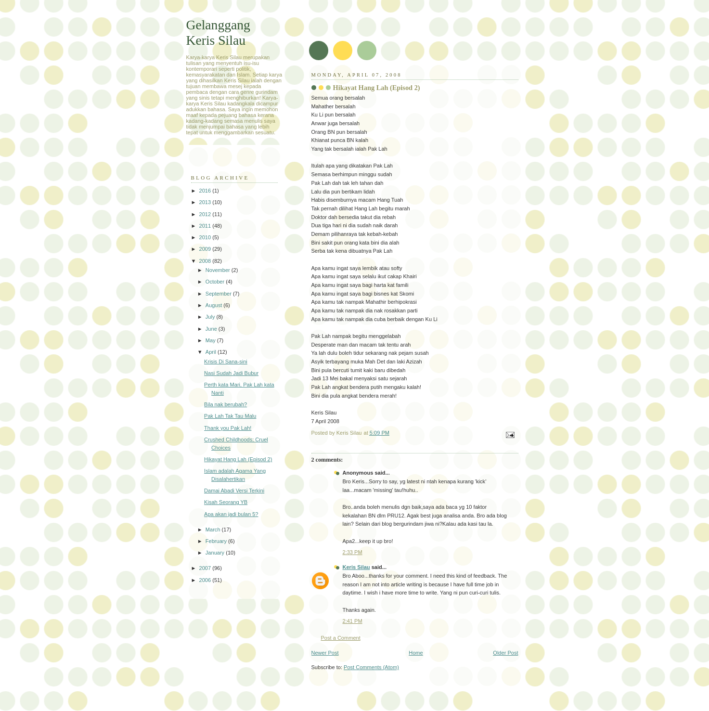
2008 (206, 261)
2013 (206, 202)
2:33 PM (352, 552)
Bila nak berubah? (225, 404)
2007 (206, 568)
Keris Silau (356, 567)
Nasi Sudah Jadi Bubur (231, 373)
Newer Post (325, 653)
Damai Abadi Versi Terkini (234, 490)
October (216, 281)
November (219, 270)
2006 (206, 580)
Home (416, 653)
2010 (206, 237)
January (216, 553)
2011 (206, 226)
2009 (206, 249)
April (212, 352)
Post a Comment (341, 638)
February (217, 541)
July (211, 317)
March (214, 529)
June (212, 329)
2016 (206, 191)
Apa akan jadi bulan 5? (231, 514)
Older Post (505, 653)
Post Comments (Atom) (371, 667)
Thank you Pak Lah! (227, 428)
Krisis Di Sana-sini (225, 361)
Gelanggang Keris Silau (218, 32)
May (211, 340)
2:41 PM (352, 621)
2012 (206, 214)
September (219, 294)
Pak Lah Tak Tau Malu (230, 416)
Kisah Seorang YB (225, 502)
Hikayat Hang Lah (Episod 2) (238, 459)
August (214, 305)
